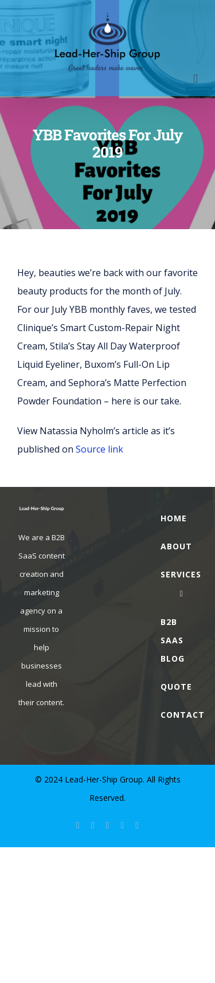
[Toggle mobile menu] (195, 79)
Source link (99, 449)
